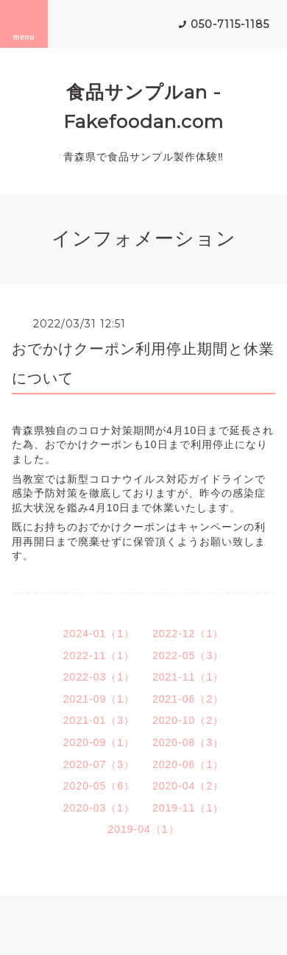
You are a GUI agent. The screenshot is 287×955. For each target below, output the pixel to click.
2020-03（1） (99, 808)
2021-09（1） (99, 699)
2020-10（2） (188, 720)
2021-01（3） (99, 720)
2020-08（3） (188, 742)
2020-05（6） (99, 786)
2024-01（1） (99, 633)
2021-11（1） (188, 677)
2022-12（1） (188, 633)
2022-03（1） (99, 677)
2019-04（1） (143, 829)
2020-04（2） (188, 786)
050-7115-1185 (230, 24)
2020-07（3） (99, 764)
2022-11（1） (99, 655)
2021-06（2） (188, 699)
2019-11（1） (188, 808)
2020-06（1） (188, 764)
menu (24, 23)
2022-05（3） (188, 655)
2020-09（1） (99, 742)
